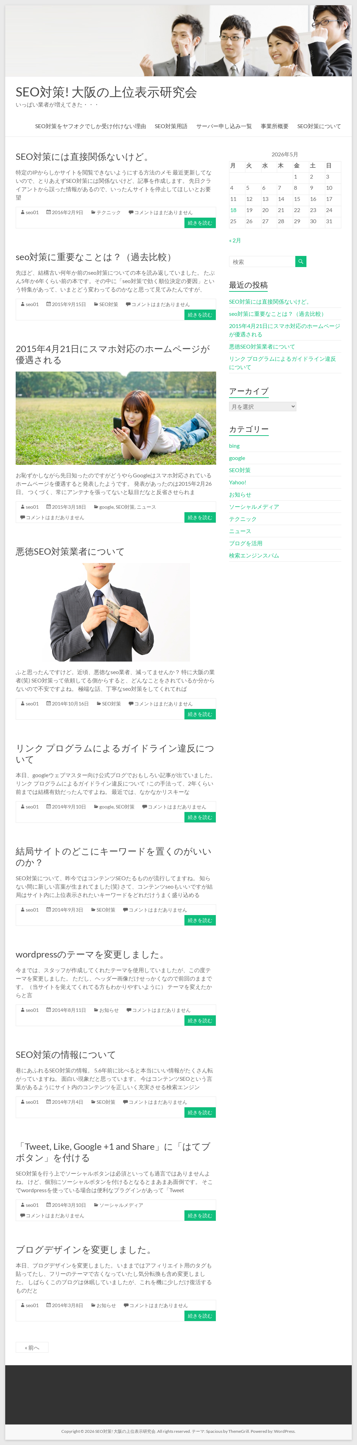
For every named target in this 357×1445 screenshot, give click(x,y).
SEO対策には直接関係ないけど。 (84, 156)
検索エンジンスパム (254, 555)
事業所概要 (275, 126)
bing (234, 445)
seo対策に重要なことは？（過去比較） (96, 256)
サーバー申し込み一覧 (224, 126)
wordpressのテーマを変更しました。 (92, 954)
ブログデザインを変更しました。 (86, 1249)
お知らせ (109, 1010)
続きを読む (200, 223)
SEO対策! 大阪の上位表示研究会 (106, 91)
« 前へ (32, 1347)
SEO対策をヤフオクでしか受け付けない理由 (90, 126)
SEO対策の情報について (66, 1054)
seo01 (32, 212)
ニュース (146, 507)
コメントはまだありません (163, 212)
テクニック (109, 212)
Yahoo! (237, 482)
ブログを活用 (246, 543)
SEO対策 (108, 304)
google (106, 507)
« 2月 (235, 240)
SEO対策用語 (171, 126)
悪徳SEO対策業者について (70, 551)
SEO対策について (319, 126)
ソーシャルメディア (121, 1205)
